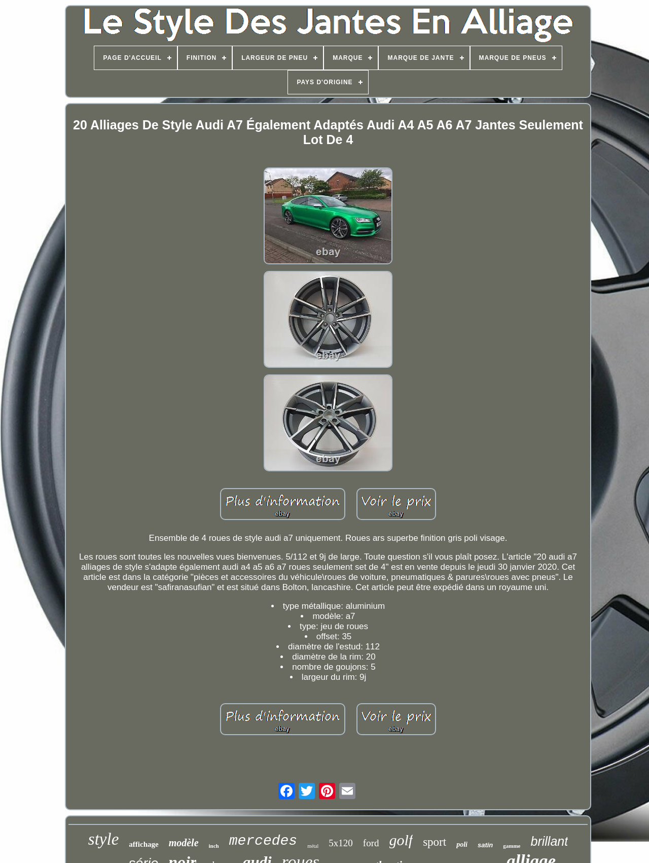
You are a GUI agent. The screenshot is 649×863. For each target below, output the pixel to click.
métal (312, 846)
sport (434, 842)
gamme (511, 846)
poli (461, 844)
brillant (549, 841)
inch (214, 846)
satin (485, 845)
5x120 (341, 843)
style (103, 839)
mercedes (263, 841)
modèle (184, 842)
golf (401, 840)
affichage (143, 844)
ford (371, 843)
